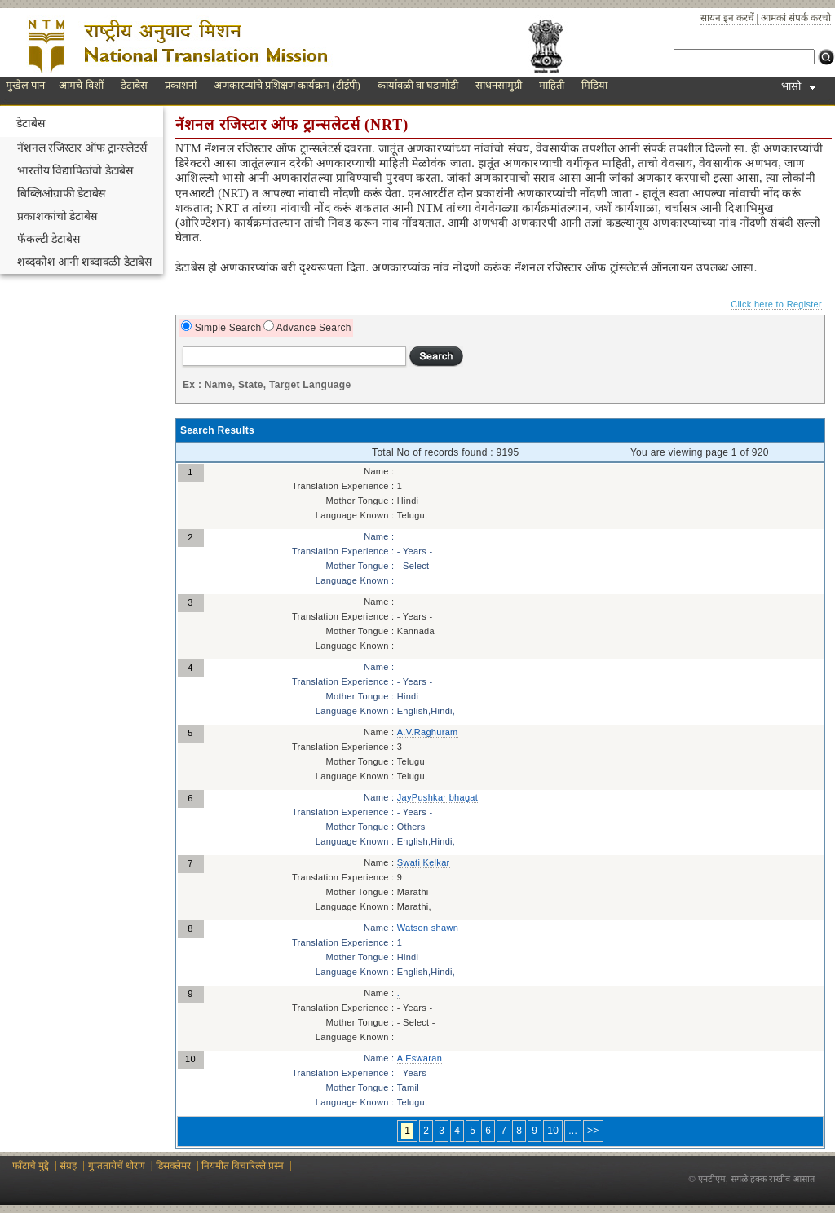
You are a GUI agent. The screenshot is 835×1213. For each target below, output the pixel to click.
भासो (798, 86)
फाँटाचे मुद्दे (30, 1165)
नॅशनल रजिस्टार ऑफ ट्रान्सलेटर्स (82, 148)
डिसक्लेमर (173, 1165)
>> (593, 1130)
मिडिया (594, 85)
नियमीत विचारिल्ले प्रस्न (242, 1165)
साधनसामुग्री (498, 85)
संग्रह (68, 1165)
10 (553, 1130)
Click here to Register (776, 304)
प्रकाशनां (181, 85)
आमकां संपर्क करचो (796, 18)
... (572, 1130)
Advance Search (312, 327)
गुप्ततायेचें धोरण (116, 1165)
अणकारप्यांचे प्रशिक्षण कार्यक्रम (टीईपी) (287, 85)
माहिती (551, 85)
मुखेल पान (25, 85)
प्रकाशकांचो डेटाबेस (57, 216)
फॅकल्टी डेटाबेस (48, 239)
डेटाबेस (134, 85)
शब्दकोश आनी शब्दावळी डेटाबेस (84, 262)
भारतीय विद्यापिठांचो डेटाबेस (75, 171)
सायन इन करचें (727, 18)
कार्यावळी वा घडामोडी (418, 85)
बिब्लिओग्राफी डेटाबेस (61, 193)
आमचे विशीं (81, 85)
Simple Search (227, 327)
